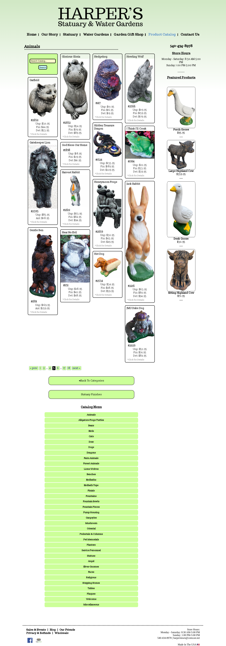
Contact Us (190, 34)
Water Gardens (96, 34)
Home (31, 34)
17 (64, 368)
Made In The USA (189, 644)
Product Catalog (162, 34)
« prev (34, 368)
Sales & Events (36, 629)
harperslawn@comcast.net (186, 638)
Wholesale (61, 633)
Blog (53, 629)
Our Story (49, 34)
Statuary (70, 34)
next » (76, 368)
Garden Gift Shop (128, 34)
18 (69, 368)
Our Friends (67, 629)
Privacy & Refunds (38, 633)
